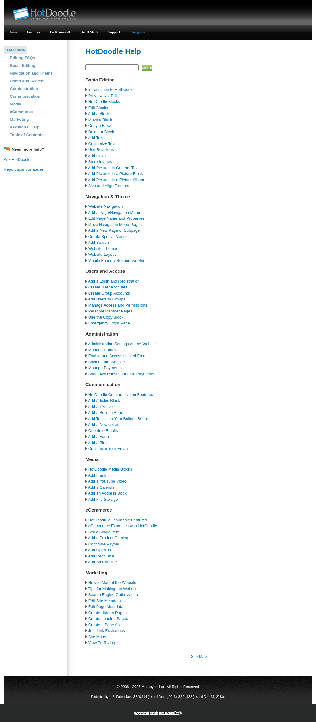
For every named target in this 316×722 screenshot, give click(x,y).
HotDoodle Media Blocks (110, 469)
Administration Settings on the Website (122, 343)
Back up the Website (106, 362)
